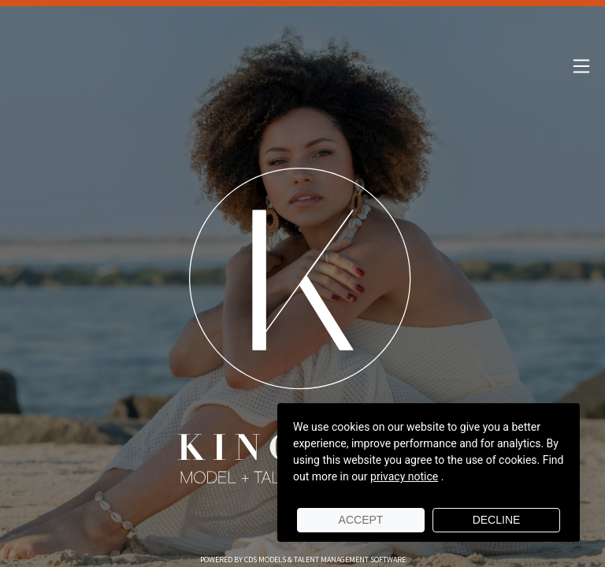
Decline (497, 519)
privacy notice (404, 476)
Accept (361, 519)
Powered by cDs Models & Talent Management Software (303, 559)
